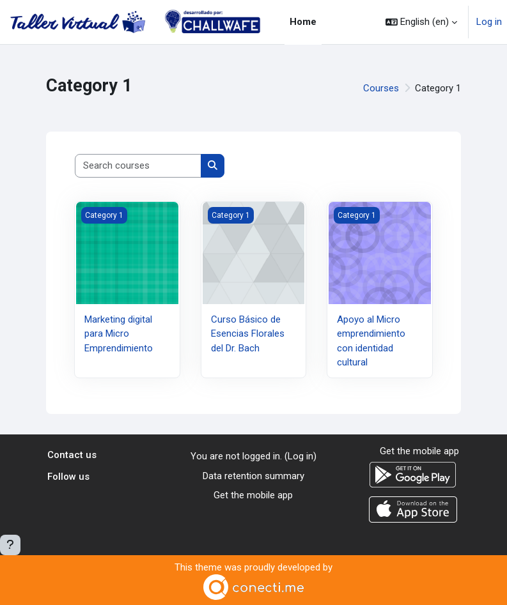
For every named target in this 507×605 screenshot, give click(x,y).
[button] (421, 22)
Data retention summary (253, 476)
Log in (489, 21)
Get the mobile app (253, 495)
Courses (381, 88)
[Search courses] (138, 166)
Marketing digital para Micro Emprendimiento (118, 334)
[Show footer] (10, 545)
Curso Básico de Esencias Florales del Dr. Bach (248, 334)
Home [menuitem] (303, 21)
